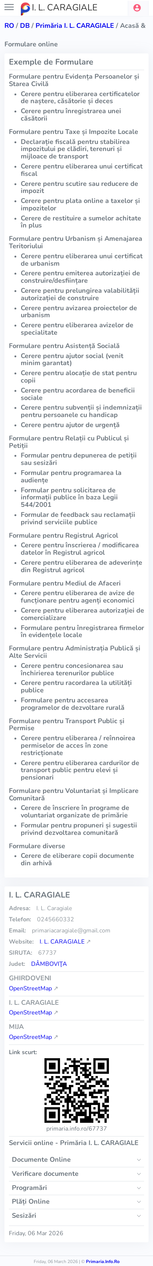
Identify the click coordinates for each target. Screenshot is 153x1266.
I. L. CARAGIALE (62, 942)
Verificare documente (45, 1173)
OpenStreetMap (30, 988)
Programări (29, 1187)
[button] (138, 8)
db (25, 25)
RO (9, 25)
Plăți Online (31, 1201)
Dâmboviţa (49, 964)
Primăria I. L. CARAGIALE (75, 25)
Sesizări (24, 1215)
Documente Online (41, 1159)
